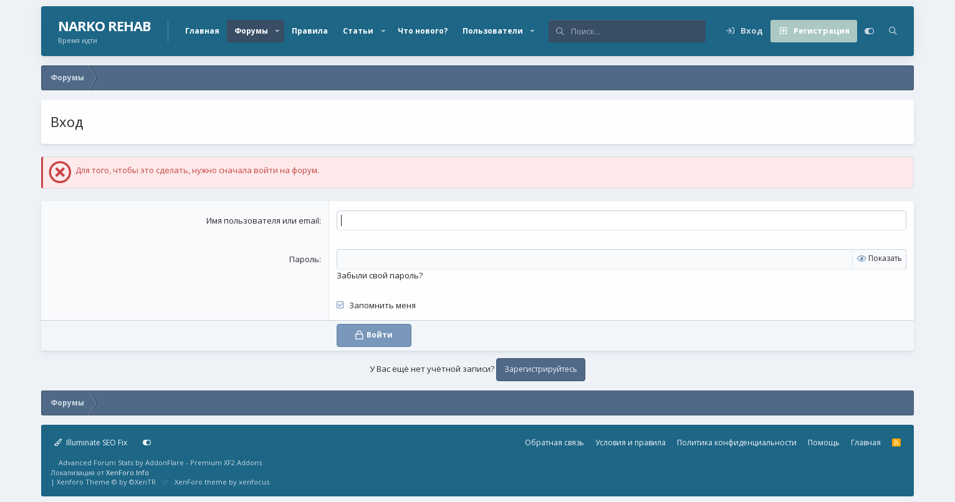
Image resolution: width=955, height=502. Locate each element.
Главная (202, 31)
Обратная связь (554, 442)
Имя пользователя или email (262, 220)
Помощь (824, 442)
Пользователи (493, 31)
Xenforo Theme (106, 481)
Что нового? (423, 31)
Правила (310, 31)
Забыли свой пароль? (380, 274)
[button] (277, 31)
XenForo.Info (127, 471)
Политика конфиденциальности (737, 442)
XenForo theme (201, 481)
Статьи (358, 31)
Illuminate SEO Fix (90, 442)
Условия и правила (630, 442)
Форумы (251, 31)
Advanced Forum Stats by (160, 462)
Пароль (304, 259)
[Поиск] (638, 31)
